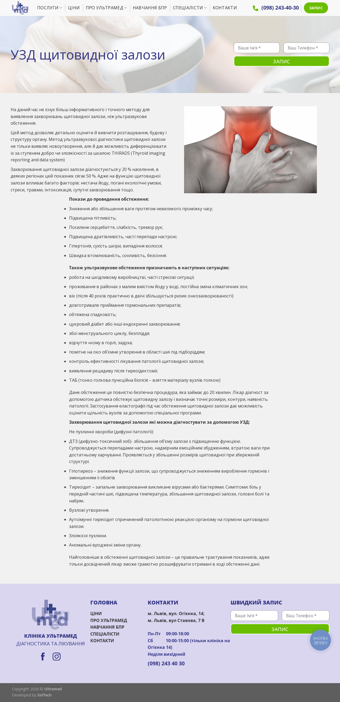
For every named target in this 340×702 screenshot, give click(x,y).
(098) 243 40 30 (166, 663)
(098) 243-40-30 (276, 7)
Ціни (74, 8)
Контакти (225, 8)
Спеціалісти (190, 8)
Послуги (49, 8)
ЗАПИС (316, 7)
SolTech (44, 694)
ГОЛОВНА (103, 602)
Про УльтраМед (106, 8)
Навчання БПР (150, 8)
